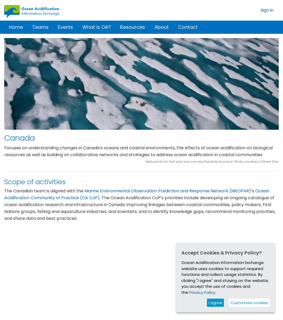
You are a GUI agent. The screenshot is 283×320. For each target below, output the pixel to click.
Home (16, 27)
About (161, 27)
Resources (132, 27)
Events (65, 27)
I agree (215, 302)
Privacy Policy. (202, 292)
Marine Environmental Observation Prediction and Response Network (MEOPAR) (167, 194)
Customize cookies (249, 302)
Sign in (267, 10)
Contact (187, 27)
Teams (40, 27)
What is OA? (96, 27)
